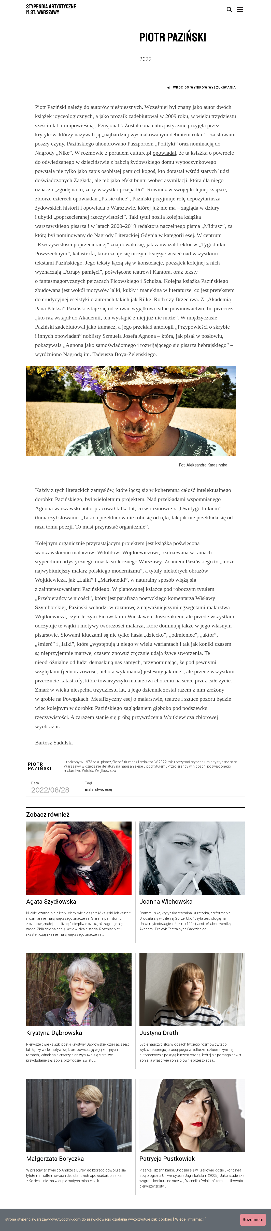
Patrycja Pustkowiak (167, 1185)
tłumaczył (46, 543)
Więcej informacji (189, 1219)
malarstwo (94, 816)
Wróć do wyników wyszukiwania (204, 87)
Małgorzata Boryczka (55, 1185)
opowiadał (164, 153)
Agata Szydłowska (51, 928)
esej (108, 816)
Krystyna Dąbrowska (54, 1059)
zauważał (165, 244)
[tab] (229, 10)
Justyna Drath (158, 1059)
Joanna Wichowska (166, 928)
